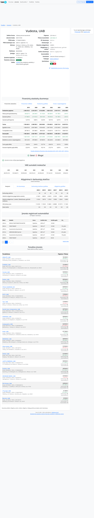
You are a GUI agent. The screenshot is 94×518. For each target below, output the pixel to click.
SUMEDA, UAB (6, 264)
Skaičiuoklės (23, 2)
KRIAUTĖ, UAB (6, 257)
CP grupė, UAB (6, 391)
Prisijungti (83, 2)
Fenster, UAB (6, 272)
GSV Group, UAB (7, 383)
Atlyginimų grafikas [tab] (60, 186)
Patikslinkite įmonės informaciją (59, 68)
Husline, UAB (6, 368)
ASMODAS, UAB (6, 316)
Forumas (10, 2)
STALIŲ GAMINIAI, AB (8, 287)
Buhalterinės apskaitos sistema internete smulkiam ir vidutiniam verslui (47, 414)
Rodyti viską (66, 241)
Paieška (37, 2)
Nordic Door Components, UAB (11, 309)
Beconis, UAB (6, 398)
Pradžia (3, 25)
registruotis (86, 32)
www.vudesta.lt (54, 59)
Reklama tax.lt (55, 412)
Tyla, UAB (5, 302)
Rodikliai (31, 2)
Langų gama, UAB (7, 324)
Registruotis (90, 2)
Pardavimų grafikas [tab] (42, 103)
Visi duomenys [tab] (21, 186)
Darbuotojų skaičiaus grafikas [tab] (40, 186)
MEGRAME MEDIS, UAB (8, 376)
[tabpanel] (35, 129)
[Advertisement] (35, 91)
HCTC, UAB (5, 294)
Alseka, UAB (5, 354)
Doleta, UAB (5, 279)
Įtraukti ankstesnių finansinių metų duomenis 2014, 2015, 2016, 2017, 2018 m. (50, 151)
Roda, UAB (5, 331)
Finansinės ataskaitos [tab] (10, 103)
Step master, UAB (7, 346)
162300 (18, 62)
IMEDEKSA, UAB (6, 339)
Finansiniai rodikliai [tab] (26, 103)
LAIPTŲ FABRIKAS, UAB (8, 361)
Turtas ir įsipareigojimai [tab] (59, 103)
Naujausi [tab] (7, 186)
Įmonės (17, 2)
